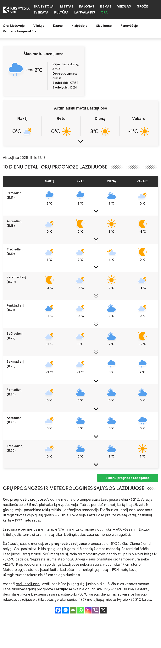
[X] (103, 610)
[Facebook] (58, 610)
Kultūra (61, 12)
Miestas (66, 6)
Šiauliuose (104, 26)
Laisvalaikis (84, 12)
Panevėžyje (129, 26)
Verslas (124, 6)
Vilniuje (38, 26)
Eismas (105, 6)
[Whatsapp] (80, 610)
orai (35, 564)
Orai (104, 12)
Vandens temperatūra (19, 31)
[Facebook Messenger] (65, 610)
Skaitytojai (43, 6)
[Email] (73, 610)
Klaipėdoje (79, 26)
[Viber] (95, 610)
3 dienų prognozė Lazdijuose (128, 478)
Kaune (58, 26)
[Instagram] (88, 610)
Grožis (143, 6)
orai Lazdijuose (28, 584)
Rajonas (86, 6)
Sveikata (40, 12)
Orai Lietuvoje (14, 26)
